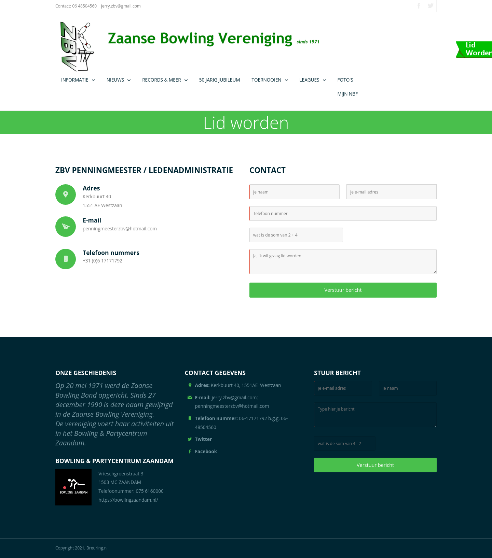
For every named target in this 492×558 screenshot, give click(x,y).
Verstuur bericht (342, 290)
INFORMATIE (74, 79)
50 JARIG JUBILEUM (219, 79)
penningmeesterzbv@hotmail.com (120, 228)
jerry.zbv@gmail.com (121, 6)
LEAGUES (309, 79)
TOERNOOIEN (267, 79)
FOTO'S (345, 79)
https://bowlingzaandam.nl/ (128, 500)
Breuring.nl (97, 548)
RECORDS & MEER (161, 79)
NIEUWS (115, 79)
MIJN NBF (348, 93)
